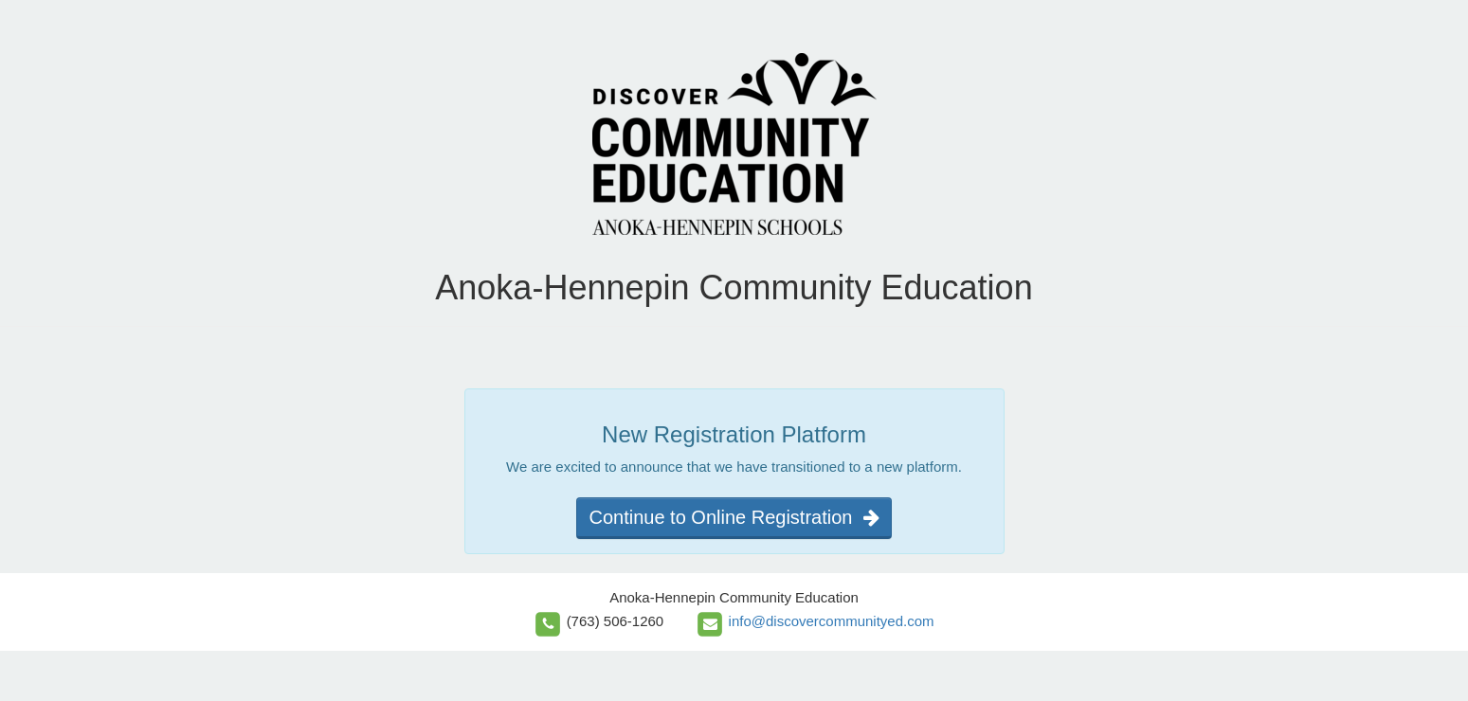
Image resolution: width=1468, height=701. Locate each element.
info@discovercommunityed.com (831, 621)
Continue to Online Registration (734, 517)
